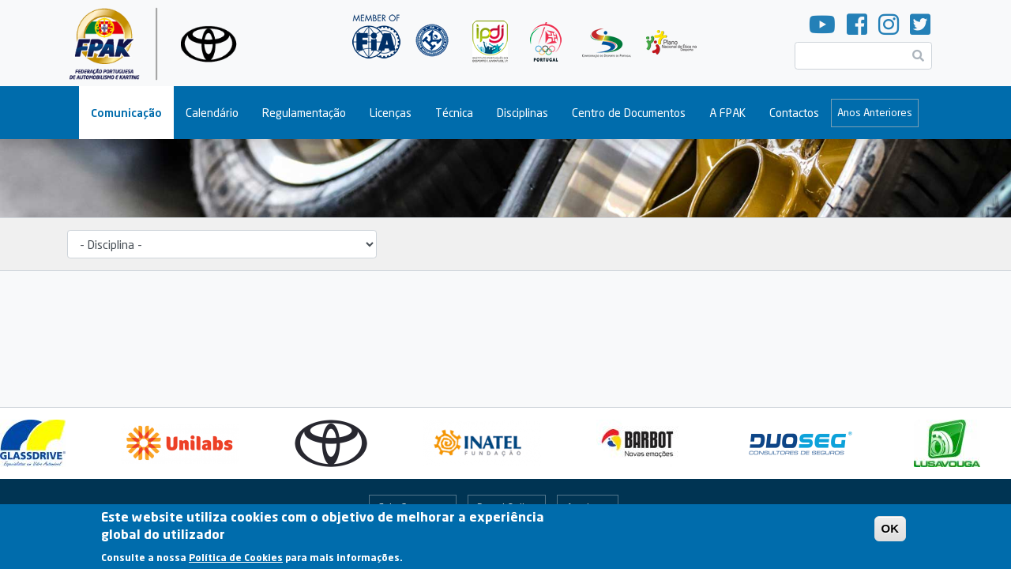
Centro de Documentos (629, 112)
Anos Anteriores (874, 112)
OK (890, 532)
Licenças (391, 112)
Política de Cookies (236, 561)
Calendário (212, 112)
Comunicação (126, 112)
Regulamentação (304, 112)
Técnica (454, 112)
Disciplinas (522, 112)
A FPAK (727, 112)
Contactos (794, 112)
